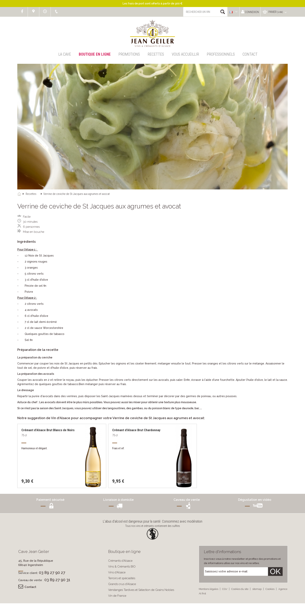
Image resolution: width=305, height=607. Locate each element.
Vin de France (117, 595)
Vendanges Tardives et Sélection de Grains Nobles (141, 590)
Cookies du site (240, 589)
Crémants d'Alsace (120, 560)
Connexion (250, 12)
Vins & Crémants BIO (122, 566)
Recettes (156, 54)
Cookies (270, 589)
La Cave (64, 54)
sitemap (257, 589)
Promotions (129, 54)
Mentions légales (209, 589)
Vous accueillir (185, 54)
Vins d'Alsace (116, 572)
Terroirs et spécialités (121, 578)
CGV (225, 589)
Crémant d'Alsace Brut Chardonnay (136, 430)
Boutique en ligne (95, 54)
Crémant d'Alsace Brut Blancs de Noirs (47, 430)
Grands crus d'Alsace (122, 584)
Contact (250, 54)
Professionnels (221, 54)
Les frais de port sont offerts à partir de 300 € (152, 3)
